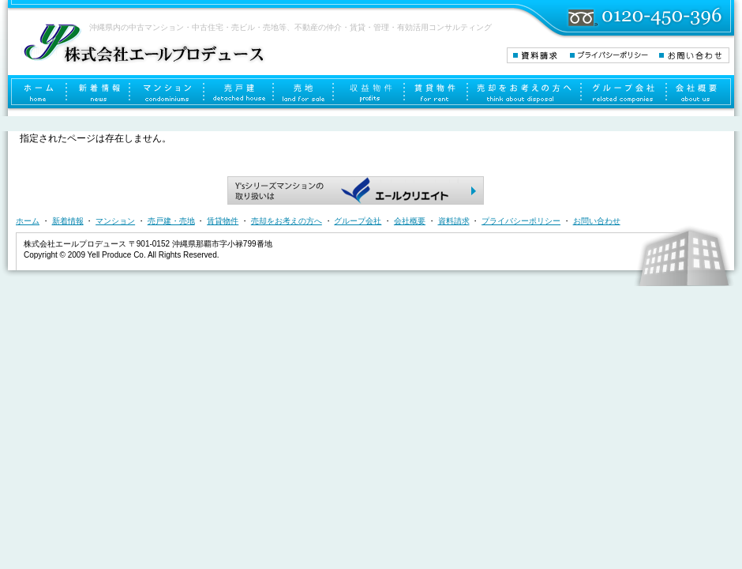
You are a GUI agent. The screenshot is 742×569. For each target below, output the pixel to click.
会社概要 (700, 93)
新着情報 (98, 93)
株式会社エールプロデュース (143, 43)
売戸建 (239, 93)
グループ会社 (624, 93)
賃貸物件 (436, 93)
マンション (167, 93)
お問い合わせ (693, 55)
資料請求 (538, 55)
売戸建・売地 (171, 221)
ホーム (37, 93)
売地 (304, 93)
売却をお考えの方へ (525, 93)
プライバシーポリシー (613, 55)
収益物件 (369, 93)
